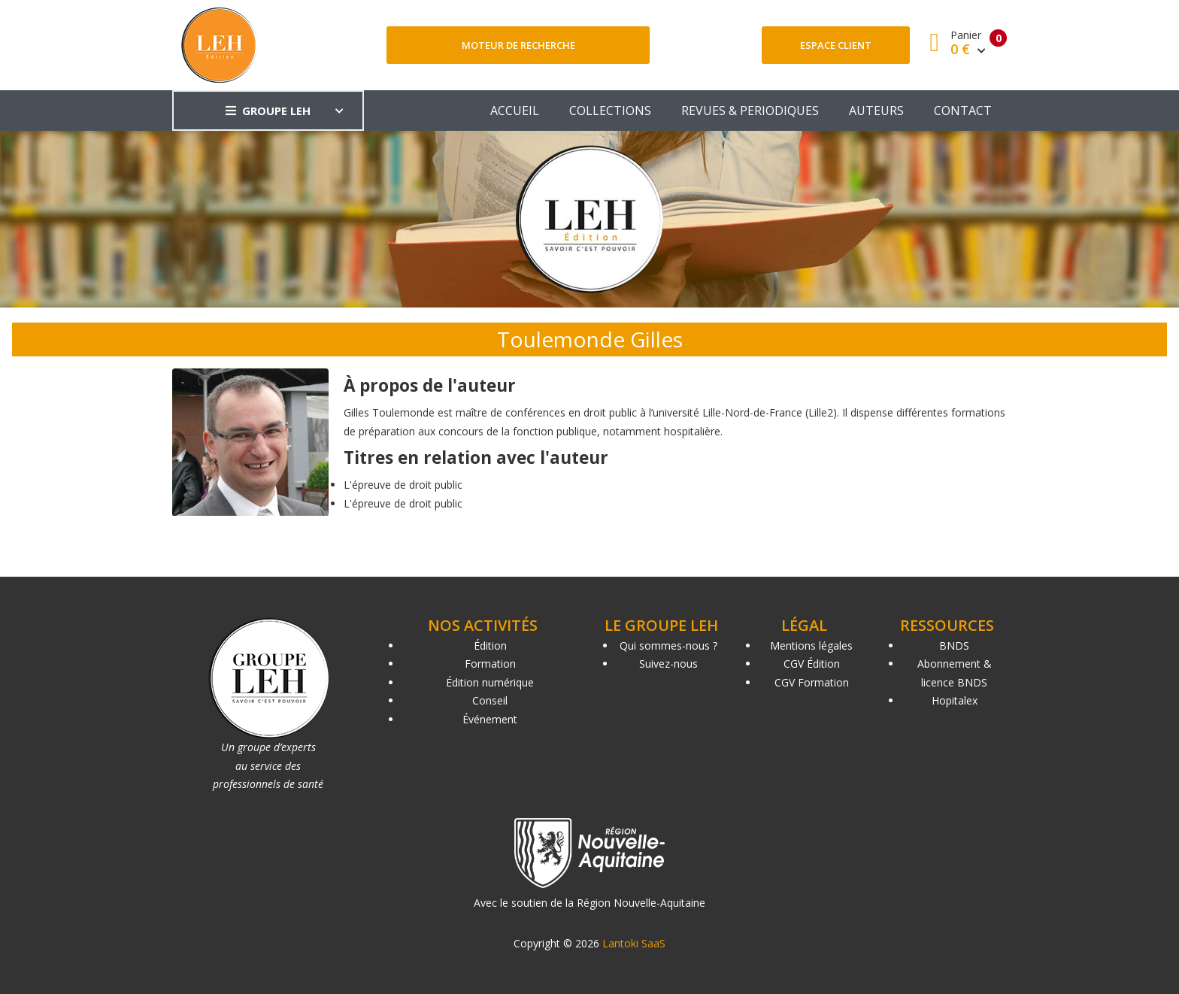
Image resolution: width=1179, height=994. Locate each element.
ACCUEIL (514, 110)
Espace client (835, 45)
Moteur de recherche (518, 45)
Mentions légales (811, 645)
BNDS (954, 645)
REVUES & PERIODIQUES (750, 110)
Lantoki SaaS (633, 943)
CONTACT (963, 110)
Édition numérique (490, 682)
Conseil (490, 700)
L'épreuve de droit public (403, 484)
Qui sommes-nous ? (668, 645)
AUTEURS (876, 110)
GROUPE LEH (268, 110)
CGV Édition (811, 663)
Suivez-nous (668, 663)
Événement (489, 719)
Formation (490, 663)
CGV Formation (811, 682)
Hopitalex (954, 700)
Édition (490, 645)
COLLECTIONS (610, 110)
